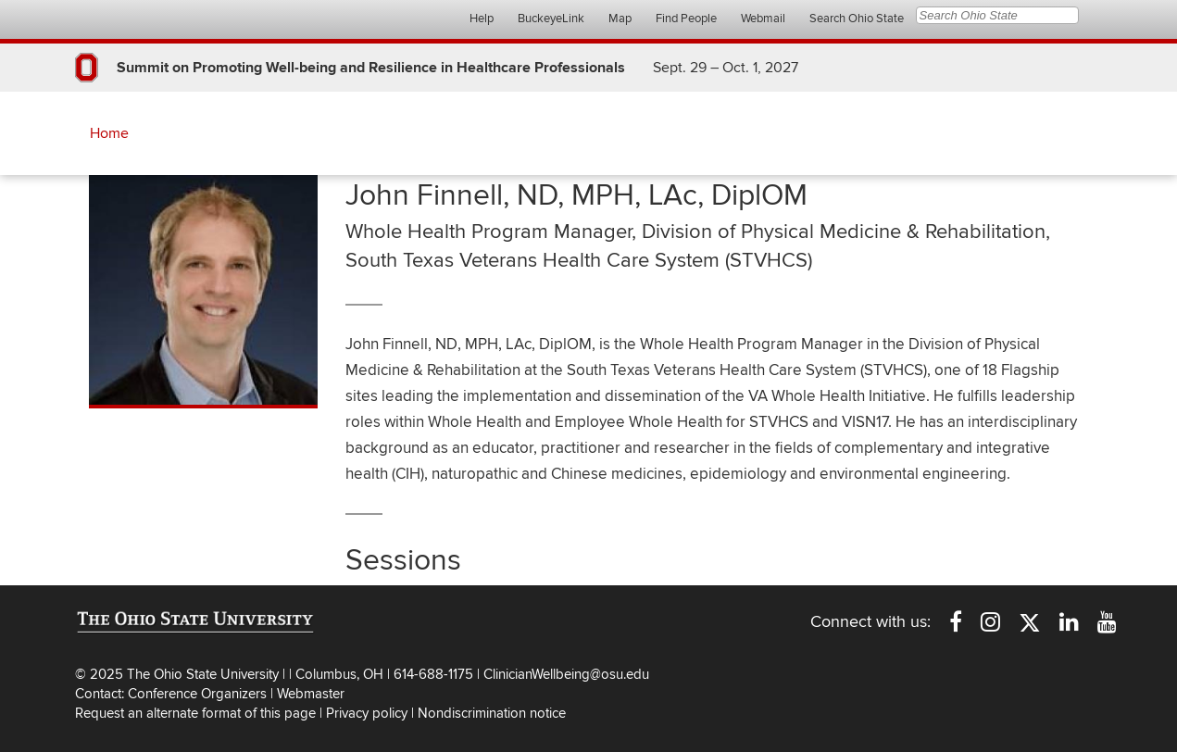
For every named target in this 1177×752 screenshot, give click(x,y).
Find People (686, 18)
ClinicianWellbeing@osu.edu (566, 674)
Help (482, 18)
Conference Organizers (197, 693)
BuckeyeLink (551, 18)
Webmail (763, 18)
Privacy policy (366, 713)
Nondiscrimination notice (492, 713)
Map (620, 18)
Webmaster (310, 693)
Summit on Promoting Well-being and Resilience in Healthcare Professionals (371, 67)
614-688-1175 (435, 674)
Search (1092, 15)
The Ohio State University (112, 19)
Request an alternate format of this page (195, 713)
